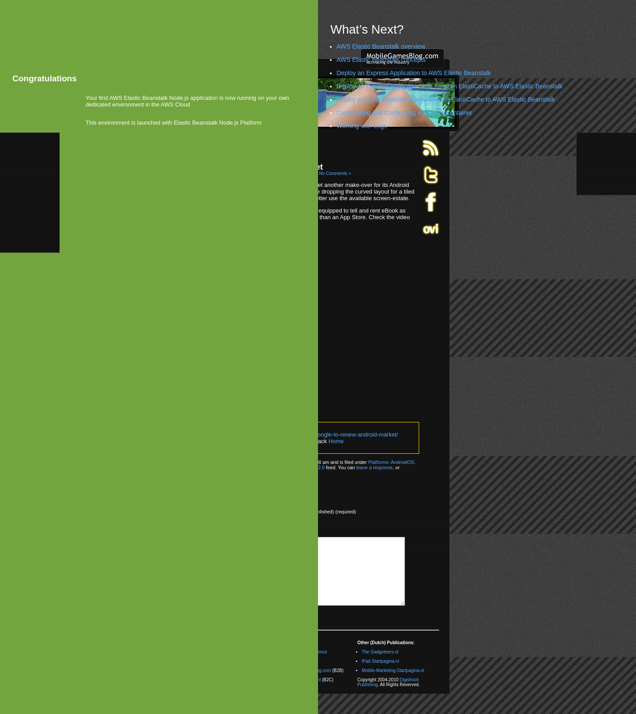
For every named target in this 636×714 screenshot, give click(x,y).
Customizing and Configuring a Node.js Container (404, 112)
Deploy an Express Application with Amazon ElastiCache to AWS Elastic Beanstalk (450, 86)
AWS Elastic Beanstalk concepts (381, 59)
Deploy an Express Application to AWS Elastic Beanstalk (414, 72)
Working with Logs (362, 125)
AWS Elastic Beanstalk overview (381, 46)
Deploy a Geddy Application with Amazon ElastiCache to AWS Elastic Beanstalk (446, 99)
